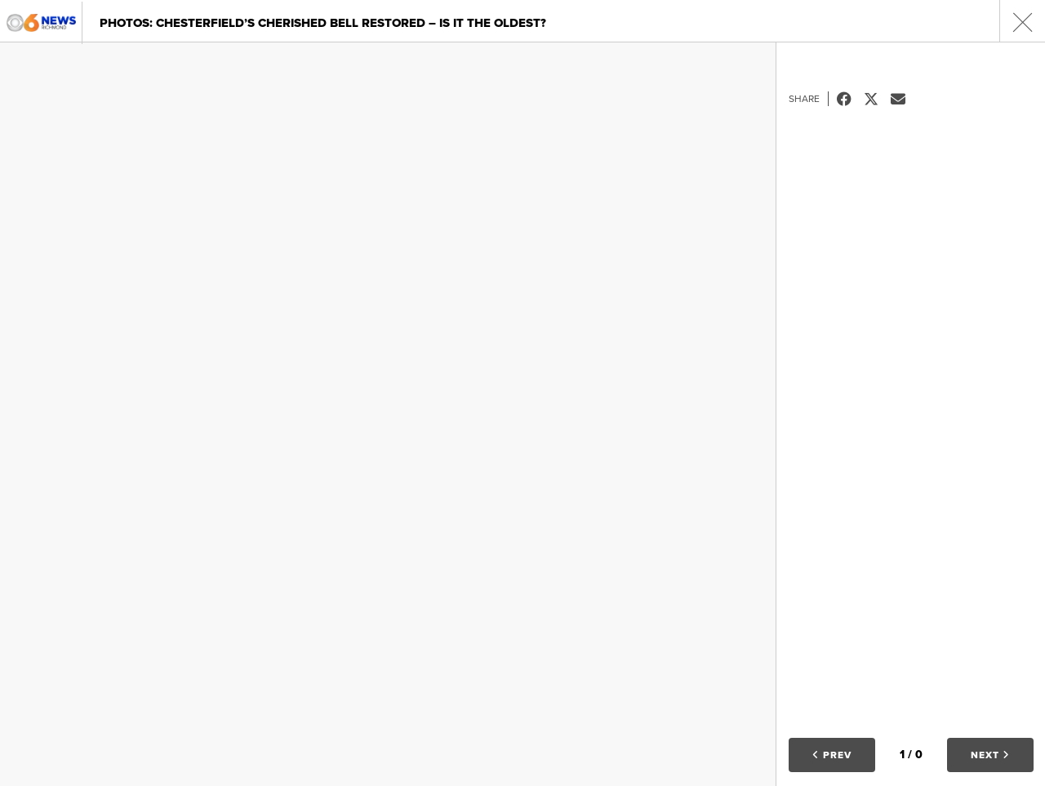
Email (904, 98)
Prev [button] (832, 755)
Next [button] (990, 755)
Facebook (850, 98)
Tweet (877, 98)
